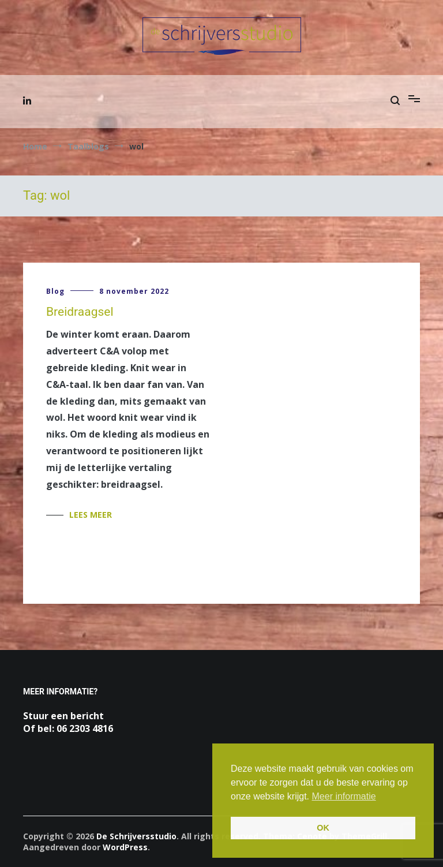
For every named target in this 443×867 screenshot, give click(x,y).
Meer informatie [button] (344, 796)
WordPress (125, 847)
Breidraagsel (80, 312)
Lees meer (90, 514)
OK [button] (323, 827)
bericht (87, 715)
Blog (55, 291)
